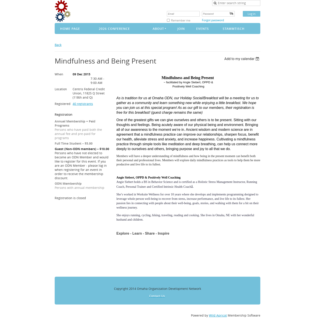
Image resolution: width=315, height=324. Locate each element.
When (59, 74)
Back (58, 45)
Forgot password (213, 20)
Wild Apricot (218, 315)
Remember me (180, 20)
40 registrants (83, 104)
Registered (62, 104)
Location (61, 89)
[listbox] (242, 59)
